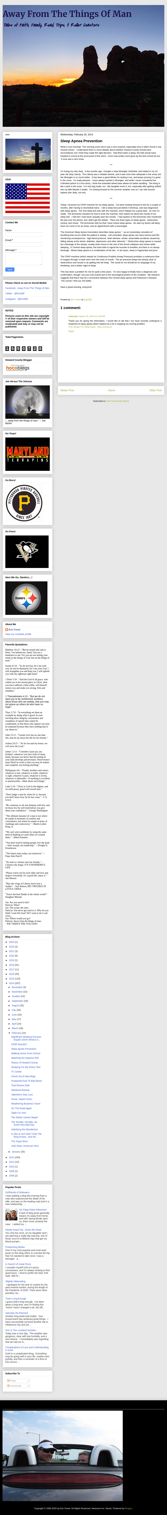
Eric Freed (14, 629)
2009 (12, 1171)
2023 (12, 946)
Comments (14, 1386)
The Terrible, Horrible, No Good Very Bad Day (24, 1123)
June (14, 1014)
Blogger (128, 1508)
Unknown (73, 316)
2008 (12, 1175)
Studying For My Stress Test (25, 1067)
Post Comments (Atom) (117, 401)
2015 (12, 978)
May (14, 1019)
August (16, 1005)
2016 (12, 974)
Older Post (155, 390)
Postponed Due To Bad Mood (26, 1081)
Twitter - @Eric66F (15, 293)
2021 (12, 951)
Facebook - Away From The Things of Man (27, 288)
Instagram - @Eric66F (16, 299)
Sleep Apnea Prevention (23, 1049)
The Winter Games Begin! (24, 1117)
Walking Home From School (25, 1053)
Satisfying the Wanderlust (24, 1129)
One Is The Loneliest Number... (21, 1330)
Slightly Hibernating (15, 1281)
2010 (12, 1166)
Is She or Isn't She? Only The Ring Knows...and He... (26, 1135)
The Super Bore (19, 1141)
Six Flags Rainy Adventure (33, 1209)
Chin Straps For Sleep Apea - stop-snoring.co (90, 327)
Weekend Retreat (20, 1090)
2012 (12, 1162)
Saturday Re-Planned (16, 1313)
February (17, 1033)
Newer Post (67, 390)
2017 (12, 969)
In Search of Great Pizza (18, 1264)
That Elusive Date (20, 1085)
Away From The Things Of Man (67, 14)
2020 (12, 955)
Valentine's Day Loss (22, 1094)
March (15, 1028)
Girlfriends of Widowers (17, 1192)
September (18, 1001)
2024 (12, 942)
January (16, 1151)
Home (111, 390)
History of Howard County (24, 1062)
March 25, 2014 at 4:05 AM (92, 316)
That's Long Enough (15, 1298)
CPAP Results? (19, 1044)
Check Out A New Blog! (23, 1076)
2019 (12, 960)
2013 (12, 1157)
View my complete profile (18, 634)
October (16, 996)
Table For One (18, 1113)
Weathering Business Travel (25, 1103)
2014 (12, 983)
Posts (11, 1380)
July (14, 1010)
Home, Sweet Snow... (22, 1099)
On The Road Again (21, 1108)
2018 (12, 965)
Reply (71, 331)
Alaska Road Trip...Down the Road (23, 1229)
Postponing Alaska (15, 1247)
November (17, 991)
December (17, 987)
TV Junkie (16, 1071)
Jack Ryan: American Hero (25, 1145)
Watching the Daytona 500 (25, 1058)
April (14, 1023)
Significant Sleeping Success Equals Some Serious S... (26, 1038)
